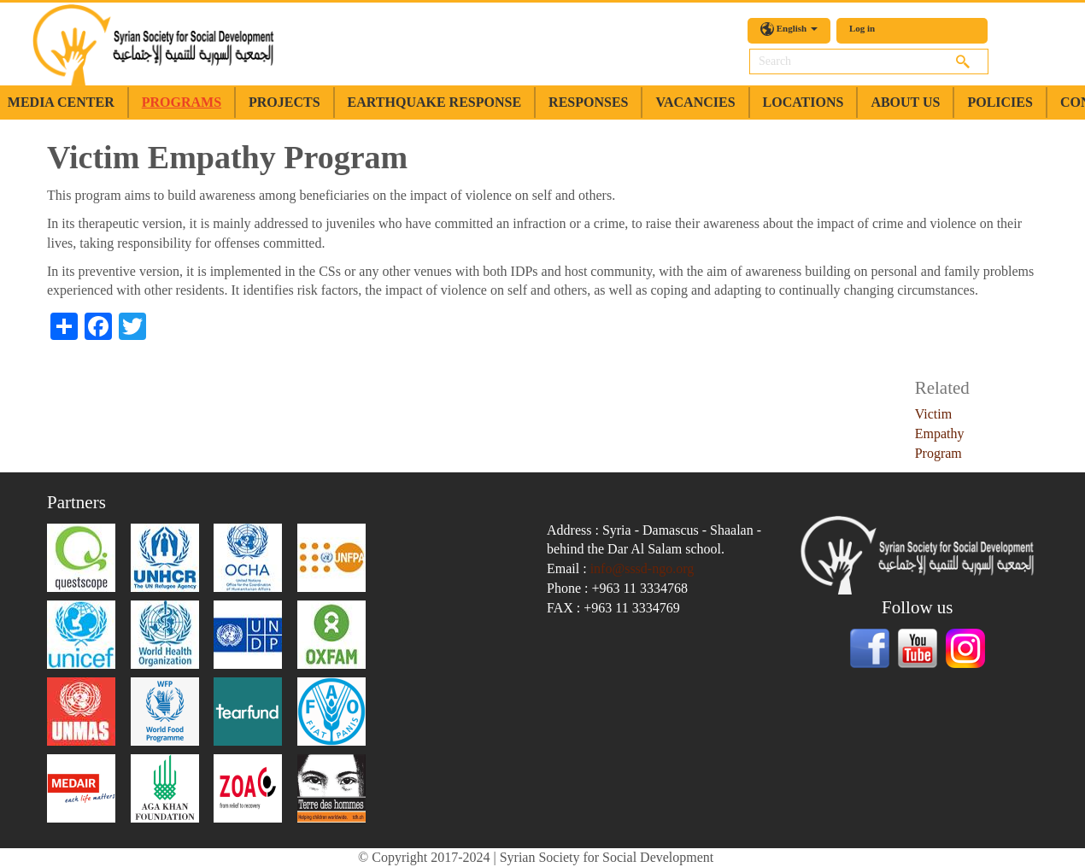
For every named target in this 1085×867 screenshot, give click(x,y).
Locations (803, 102)
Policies (999, 102)
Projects (284, 102)
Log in (862, 28)
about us (905, 102)
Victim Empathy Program (940, 433)
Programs (181, 102)
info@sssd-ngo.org (642, 568)
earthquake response (434, 102)
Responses (588, 102)
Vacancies (695, 102)
